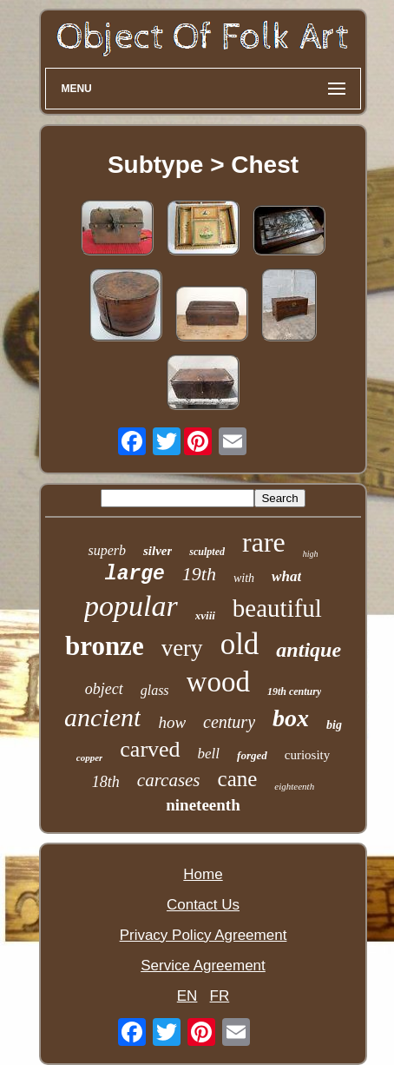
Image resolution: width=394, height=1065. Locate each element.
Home (202, 874)
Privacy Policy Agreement (203, 935)
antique (308, 649)
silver (157, 551)
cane (238, 778)
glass (155, 690)
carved (150, 749)
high (310, 554)
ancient (102, 717)
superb (107, 550)
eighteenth (294, 786)
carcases (168, 780)
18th (106, 781)
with (243, 578)
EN (187, 996)
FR (220, 996)
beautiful (277, 608)
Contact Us (203, 904)
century (229, 721)
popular (131, 606)
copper (89, 757)
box (291, 717)
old (239, 644)
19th (199, 574)
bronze (104, 646)
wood (218, 682)
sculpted (207, 552)
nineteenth (203, 805)
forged (252, 755)
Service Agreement (203, 965)
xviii (205, 615)
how (172, 722)
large (135, 574)
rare (264, 542)
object (104, 689)
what (286, 576)
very (182, 648)
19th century (294, 691)
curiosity (308, 755)
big (334, 724)
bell (209, 753)
